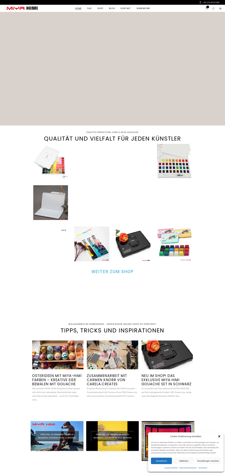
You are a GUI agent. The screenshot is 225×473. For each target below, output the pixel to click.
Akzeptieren (161, 461)
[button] (219, 436)
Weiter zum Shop (112, 271)
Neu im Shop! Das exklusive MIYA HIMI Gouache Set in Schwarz (166, 379)
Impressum (202, 468)
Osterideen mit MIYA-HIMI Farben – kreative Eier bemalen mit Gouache (57, 379)
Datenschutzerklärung (188, 468)
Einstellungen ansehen (208, 461)
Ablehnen (183, 461)
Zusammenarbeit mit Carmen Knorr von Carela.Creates (107, 379)
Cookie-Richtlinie (171, 468)
